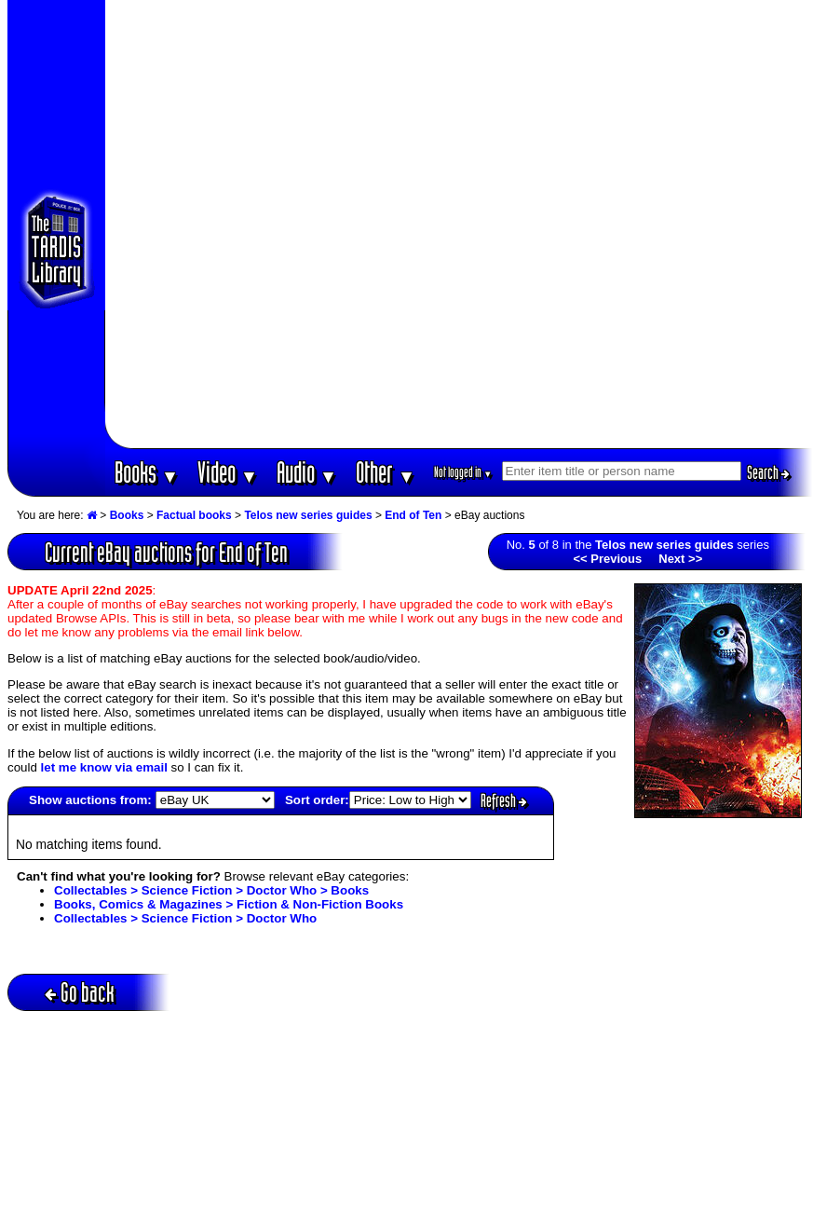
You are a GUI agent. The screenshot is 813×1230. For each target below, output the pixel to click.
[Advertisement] (224, 224)
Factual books (194, 515)
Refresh (504, 800)
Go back (80, 991)
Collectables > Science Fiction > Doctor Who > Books (211, 890)
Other (385, 472)
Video (227, 472)
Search (768, 472)
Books (147, 472)
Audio (307, 472)
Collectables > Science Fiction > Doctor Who (185, 918)
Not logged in (463, 472)
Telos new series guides (308, 515)
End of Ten (413, 515)
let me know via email (104, 767)
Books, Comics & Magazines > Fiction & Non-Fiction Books (228, 904)
